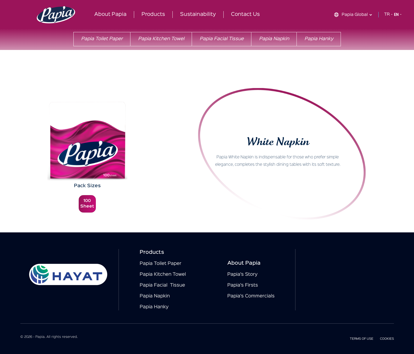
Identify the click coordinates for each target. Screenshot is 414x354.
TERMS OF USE (361, 338)
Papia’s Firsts (242, 285)
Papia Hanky (318, 39)
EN (396, 14)
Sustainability (198, 14)
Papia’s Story (242, 274)
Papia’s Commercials (251, 296)
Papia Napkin (274, 39)
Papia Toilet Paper (102, 39)
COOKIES (387, 338)
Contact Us (245, 14)
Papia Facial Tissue (222, 39)
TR (387, 14)
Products (153, 14)
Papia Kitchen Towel (161, 39)
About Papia (110, 14)
